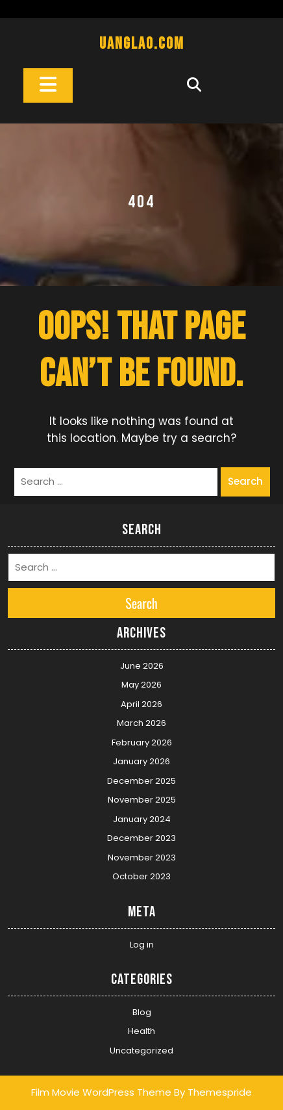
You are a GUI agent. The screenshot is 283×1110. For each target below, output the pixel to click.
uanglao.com (141, 44)
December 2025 (141, 781)
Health (141, 1031)
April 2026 (141, 704)
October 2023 (141, 876)
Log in (142, 944)
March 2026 (141, 723)
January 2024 (142, 819)
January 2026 (141, 761)
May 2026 (141, 684)
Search (245, 481)
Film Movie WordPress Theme (101, 1092)
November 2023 (142, 857)
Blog (141, 1012)
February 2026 (142, 742)
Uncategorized (141, 1050)
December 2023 (141, 838)
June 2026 (142, 666)
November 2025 (142, 800)
